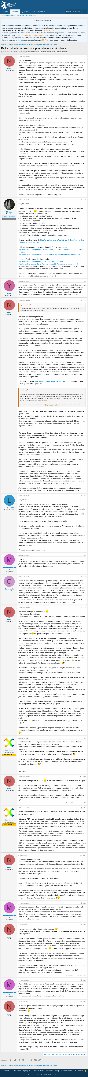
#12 (84, 855)
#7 (85, 577)
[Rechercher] (84, 11)
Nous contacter (39, 1071)
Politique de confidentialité (63, 1071)
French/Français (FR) (22, 1071)
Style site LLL (7, 1071)
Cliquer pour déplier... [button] (52, 405)
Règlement (49, 1071)
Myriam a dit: (24, 305)
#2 (85, 200)
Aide (75, 1071)
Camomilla (9, 589)
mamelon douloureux (32, 52)
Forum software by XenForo (44, 1075)
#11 (84, 808)
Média (40, 12)
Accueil (5, 12)
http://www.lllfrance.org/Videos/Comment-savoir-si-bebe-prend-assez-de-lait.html (49, 254)
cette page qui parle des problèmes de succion (52, 381)
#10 (84, 776)
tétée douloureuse (62, 52)
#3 (85, 281)
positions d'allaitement (48, 52)
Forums (15, 12)
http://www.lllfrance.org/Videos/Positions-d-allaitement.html (40, 261)
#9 (85, 738)
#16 (84, 1002)
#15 (84, 980)
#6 (85, 555)
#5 (85, 496)
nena (4, 52)
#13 (84, 903)
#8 (85, 607)
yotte (9, 293)
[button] (34, 11)
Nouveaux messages (8, 15)
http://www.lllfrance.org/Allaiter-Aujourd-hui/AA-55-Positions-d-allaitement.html (48, 264)
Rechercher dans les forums (26, 15)
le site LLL (20, 40)
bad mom (9, 750)
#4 (85, 300)
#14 (84, 925)
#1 (85, 56)
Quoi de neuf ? (27, 12)
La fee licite (9, 508)
